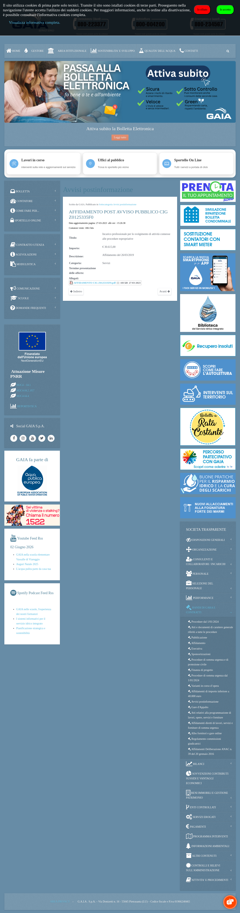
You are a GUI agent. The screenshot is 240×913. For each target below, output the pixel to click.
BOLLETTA (20, 191)
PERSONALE (197, 573)
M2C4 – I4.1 (24, 384)
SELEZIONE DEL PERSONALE (199, 585)
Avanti (164, 291)
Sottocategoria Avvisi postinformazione (117, 204)
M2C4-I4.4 (23, 395)
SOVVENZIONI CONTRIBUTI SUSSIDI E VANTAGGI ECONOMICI (207, 778)
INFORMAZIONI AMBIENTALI (207, 846)
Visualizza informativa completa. (34, 22)
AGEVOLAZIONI (23, 254)
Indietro (76, 291)
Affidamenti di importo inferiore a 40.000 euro (208, 694)
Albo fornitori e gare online (205, 733)
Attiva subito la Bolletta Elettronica (120, 128)
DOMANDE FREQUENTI (28, 308)
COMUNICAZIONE (25, 288)
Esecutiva (195, 648)
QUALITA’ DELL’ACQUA (157, 50)
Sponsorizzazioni (199, 654)
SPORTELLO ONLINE (25, 220)
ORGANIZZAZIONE (201, 549)
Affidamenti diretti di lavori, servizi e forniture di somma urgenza (210, 725)
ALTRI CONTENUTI (201, 855)
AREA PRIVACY (60, 901)
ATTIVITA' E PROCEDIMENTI (207, 880)
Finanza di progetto (200, 670)
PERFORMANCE (200, 597)
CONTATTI (189, 50)
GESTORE (34, 50)
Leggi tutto (120, 137)
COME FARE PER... (24, 210)
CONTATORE (21, 201)
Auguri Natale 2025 (27, 564)
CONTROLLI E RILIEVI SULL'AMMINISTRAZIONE (203, 867)
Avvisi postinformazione (203, 701)
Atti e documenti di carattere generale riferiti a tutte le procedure (210, 630)
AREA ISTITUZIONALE (67, 50)
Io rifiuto (202, 9)
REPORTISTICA (27, 406)
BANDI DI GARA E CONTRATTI (200, 609)
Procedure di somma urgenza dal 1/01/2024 (208, 678)
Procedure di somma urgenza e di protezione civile (208, 662)
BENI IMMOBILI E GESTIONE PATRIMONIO (207, 794)
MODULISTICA (23, 264)
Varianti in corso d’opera (203, 685)
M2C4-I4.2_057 (26, 390)
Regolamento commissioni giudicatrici (204, 741)
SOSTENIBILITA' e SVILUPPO (113, 50)
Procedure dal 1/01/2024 (203, 621)
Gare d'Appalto (198, 707)
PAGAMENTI (196, 826)
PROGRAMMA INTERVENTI (207, 836)
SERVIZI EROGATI (200, 817)
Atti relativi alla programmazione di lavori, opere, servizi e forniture (209, 715)
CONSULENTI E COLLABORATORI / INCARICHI (206, 561)
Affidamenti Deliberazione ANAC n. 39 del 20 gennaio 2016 (210, 751)
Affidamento (196, 643)
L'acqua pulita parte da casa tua (33, 568)
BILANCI (195, 764)
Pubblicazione (197, 637)
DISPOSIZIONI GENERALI (205, 539)
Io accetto (225, 9)
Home (13, 50)
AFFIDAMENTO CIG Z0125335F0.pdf (95, 282)
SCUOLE (19, 298)
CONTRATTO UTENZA (27, 244)
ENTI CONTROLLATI (201, 807)
